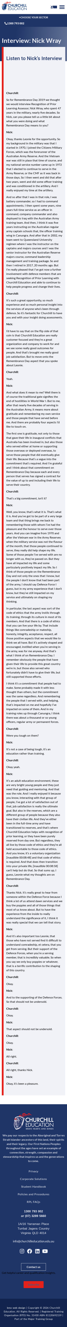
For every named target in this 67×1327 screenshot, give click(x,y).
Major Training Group (40, 1318)
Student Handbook (33, 1186)
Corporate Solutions (33, 1179)
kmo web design (16, 1307)
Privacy (33, 1171)
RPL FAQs (33, 1201)
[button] (62, 7)
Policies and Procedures (33, 1194)
